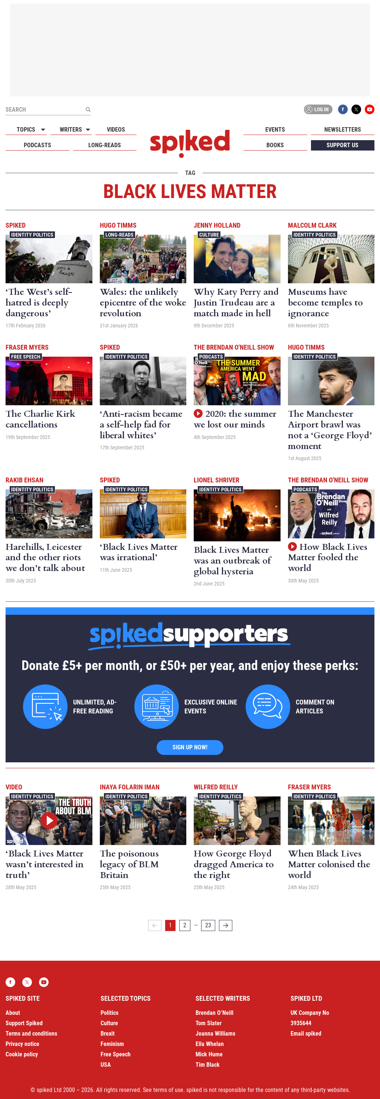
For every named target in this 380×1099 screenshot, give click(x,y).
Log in (317, 109)
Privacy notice (22, 1043)
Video (14, 787)
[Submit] (88, 109)
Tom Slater (209, 1023)
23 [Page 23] (208, 925)
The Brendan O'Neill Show (234, 347)
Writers (71, 129)
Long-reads (104, 145)
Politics (109, 1012)
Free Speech (25, 357)
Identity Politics (32, 235)
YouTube (369, 109)
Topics (26, 129)
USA (106, 1064)
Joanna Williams (215, 1033)
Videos (116, 129)
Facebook (343, 109)
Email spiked (306, 1033)
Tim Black (208, 1064)
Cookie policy (22, 1054)
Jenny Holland (217, 225)
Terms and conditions (31, 1033)
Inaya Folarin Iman (130, 787)
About (13, 1012)
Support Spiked (24, 1023)
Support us (342, 145)
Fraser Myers (27, 347)
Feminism (112, 1043)
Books (275, 145)
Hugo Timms (118, 225)
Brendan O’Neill (214, 1012)
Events (275, 129)
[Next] (225, 925)
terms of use (168, 1089)
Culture (209, 235)
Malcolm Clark (312, 225)
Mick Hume (209, 1054)
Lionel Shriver (216, 480)
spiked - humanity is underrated (190, 144)
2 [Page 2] (184, 925)
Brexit (108, 1033)
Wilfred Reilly (216, 787)
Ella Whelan (210, 1043)
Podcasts (37, 145)
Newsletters (342, 129)
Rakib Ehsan (24, 480)
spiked (16, 225)
